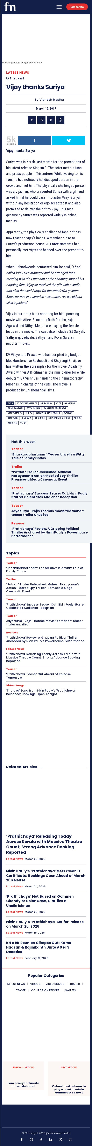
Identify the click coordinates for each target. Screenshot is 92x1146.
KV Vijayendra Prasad (55, 408)
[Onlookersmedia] (10, 6)
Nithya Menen (15, 413)
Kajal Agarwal (15, 408)
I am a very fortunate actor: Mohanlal (23, 1085)
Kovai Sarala (33, 408)
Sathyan (68, 413)
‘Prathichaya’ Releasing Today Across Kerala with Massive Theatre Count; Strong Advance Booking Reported (43, 657)
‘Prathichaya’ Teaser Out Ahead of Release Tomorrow (38, 676)
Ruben (29, 413)
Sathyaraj (13, 418)
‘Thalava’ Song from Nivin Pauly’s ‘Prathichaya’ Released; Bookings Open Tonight (40, 692)
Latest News (17, 72)
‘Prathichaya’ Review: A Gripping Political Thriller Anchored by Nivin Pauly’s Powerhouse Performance (49, 532)
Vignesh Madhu (52, 99)
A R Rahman (46, 403)
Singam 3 (26, 418)
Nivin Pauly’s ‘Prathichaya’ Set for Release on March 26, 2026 (45, 924)
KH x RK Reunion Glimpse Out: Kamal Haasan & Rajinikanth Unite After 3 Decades (39, 947)
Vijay (23, 423)
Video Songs (15, 685)
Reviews (18, 523)
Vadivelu (12, 423)
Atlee (58, 403)
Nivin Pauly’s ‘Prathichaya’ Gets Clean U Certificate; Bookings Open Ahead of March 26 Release (45, 876)
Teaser (17, 449)
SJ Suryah (40, 418)
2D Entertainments (27, 403)
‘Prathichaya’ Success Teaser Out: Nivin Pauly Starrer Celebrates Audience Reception (49, 495)
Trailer (16, 466)
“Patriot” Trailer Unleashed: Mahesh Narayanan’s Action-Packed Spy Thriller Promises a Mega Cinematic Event (44, 476)
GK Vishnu (70, 403)
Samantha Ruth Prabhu (48, 413)
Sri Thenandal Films (59, 418)
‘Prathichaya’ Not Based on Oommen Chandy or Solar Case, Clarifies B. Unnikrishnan (40, 901)
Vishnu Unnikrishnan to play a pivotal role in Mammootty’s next (69, 1089)
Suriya (77, 418)
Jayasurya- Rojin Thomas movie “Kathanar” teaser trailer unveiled (48, 513)
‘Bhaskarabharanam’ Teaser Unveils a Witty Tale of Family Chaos (48, 456)
